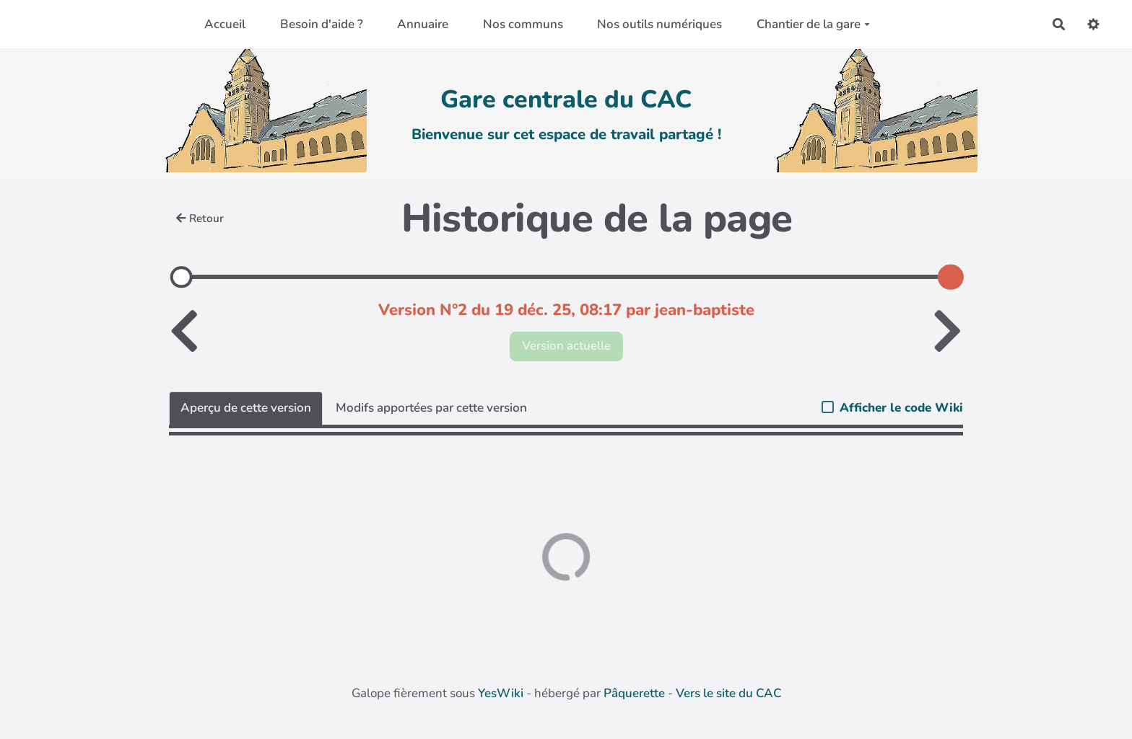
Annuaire (422, 24)
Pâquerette (634, 693)
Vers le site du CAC (728, 693)
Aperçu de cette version (245, 407)
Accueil (224, 24)
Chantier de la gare (813, 24)
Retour (200, 218)
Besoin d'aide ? (321, 24)
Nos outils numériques (659, 24)
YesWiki (500, 693)
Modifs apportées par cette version (431, 407)
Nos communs (523, 24)
